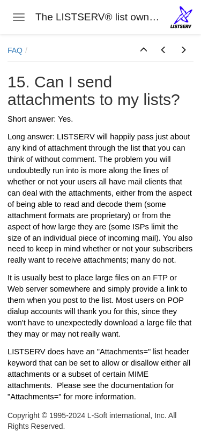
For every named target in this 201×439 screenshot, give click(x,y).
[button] (143, 50)
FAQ (15, 50)
